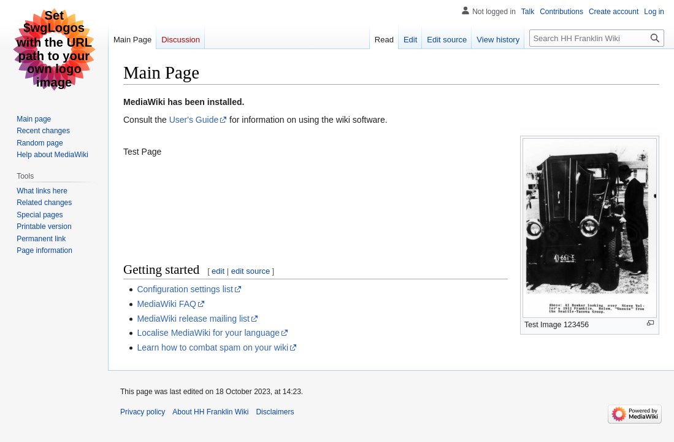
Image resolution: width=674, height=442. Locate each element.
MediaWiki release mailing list (193, 319)
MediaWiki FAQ (166, 304)
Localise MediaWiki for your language (208, 333)
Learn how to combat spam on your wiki (212, 347)
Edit (410, 39)
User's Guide (193, 120)
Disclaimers (275, 412)
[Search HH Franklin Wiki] (596, 38)
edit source (250, 271)
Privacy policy (142, 412)
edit (218, 271)
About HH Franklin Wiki (210, 412)
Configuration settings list (184, 289)
